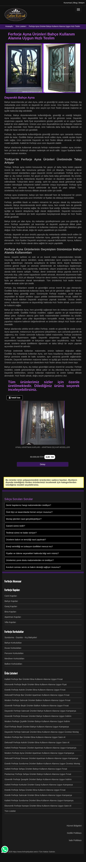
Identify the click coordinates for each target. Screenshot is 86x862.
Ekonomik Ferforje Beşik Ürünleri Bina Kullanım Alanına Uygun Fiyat (36, 684)
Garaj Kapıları (11, 606)
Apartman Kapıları (13, 617)
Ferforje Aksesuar (12, 581)
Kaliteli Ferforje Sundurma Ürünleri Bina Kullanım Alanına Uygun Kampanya (39, 800)
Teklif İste (14, 398)
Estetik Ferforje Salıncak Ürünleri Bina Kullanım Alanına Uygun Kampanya (38, 795)
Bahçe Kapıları (11, 601)
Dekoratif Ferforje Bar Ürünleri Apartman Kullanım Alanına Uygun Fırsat (37, 695)
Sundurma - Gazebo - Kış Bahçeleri (21, 637)
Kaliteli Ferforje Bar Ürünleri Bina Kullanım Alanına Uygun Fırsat (34, 679)
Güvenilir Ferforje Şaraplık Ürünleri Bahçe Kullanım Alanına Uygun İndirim (38, 779)
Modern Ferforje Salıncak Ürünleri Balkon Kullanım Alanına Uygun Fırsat (37, 700)
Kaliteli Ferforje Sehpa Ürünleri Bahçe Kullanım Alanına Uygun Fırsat (36, 769)
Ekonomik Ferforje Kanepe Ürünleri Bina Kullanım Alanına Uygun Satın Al (38, 806)
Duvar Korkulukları (13, 648)
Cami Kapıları (11, 596)
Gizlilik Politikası (74, 833)
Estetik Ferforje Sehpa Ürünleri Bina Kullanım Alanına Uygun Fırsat (35, 790)
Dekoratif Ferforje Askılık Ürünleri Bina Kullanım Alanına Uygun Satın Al (37, 742)
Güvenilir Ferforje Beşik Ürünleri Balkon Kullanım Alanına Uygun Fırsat (37, 705)
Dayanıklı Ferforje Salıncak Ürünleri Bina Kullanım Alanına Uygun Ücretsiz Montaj (42, 732)
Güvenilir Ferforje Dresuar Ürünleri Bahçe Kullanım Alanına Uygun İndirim (38, 716)
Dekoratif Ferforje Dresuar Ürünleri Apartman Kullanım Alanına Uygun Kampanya (41, 758)
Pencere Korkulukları (14, 653)
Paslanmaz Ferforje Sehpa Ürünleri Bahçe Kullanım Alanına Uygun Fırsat (38, 774)
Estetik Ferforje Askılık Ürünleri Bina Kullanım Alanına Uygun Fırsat (35, 690)
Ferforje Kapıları (12, 590)
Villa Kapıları (10, 622)
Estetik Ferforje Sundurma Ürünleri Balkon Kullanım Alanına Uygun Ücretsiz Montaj (42, 763)
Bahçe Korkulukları (13, 643)
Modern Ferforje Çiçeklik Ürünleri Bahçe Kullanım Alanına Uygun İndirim (37, 721)
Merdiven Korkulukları (14, 658)
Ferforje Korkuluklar (14, 632)
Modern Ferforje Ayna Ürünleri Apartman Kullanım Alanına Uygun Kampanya (39, 753)
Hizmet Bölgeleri (74, 826)
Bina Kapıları (10, 612)
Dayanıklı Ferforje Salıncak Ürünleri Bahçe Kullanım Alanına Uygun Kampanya (40, 711)
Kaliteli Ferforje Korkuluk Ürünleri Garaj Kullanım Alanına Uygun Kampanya (39, 784)
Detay (42, 464)
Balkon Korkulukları (13, 664)
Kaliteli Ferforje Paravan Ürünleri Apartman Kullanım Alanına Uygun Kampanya (40, 748)
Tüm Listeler (10, 811)
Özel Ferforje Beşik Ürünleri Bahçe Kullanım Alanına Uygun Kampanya (37, 726)
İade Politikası (75, 840)
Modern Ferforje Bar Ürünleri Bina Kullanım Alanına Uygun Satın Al (35, 737)
